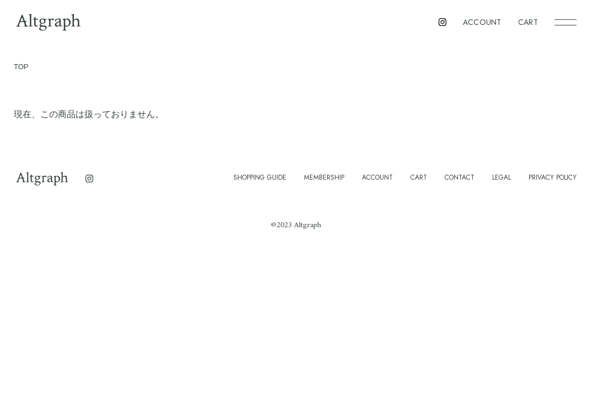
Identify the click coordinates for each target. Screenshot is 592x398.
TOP (21, 66)
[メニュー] (565, 22)
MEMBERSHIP (324, 177)
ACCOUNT (482, 22)
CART (528, 22)
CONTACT (459, 177)
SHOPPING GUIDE (259, 177)
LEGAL (501, 177)
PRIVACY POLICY (553, 177)
